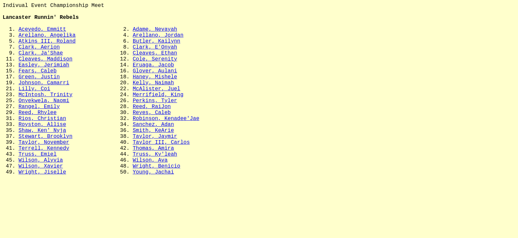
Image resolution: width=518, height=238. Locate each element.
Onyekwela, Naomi (43, 122)
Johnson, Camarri (43, 100)
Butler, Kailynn (156, 50)
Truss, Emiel (37, 188)
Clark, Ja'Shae (40, 64)
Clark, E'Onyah (155, 57)
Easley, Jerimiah (43, 79)
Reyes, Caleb (152, 137)
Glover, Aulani (155, 86)
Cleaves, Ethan (155, 64)
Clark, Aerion (39, 57)
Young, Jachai (153, 210)
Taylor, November (43, 173)
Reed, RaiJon (152, 130)
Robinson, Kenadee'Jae (166, 144)
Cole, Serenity (155, 71)
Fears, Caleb (37, 86)
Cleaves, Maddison (45, 71)
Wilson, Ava (150, 195)
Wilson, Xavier (40, 202)
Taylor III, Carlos (161, 173)
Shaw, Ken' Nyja (42, 159)
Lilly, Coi (34, 108)
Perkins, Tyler (155, 122)
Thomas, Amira (153, 180)
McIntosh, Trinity (45, 115)
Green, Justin (39, 93)
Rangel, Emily (39, 130)
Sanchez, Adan (153, 151)
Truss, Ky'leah (155, 188)
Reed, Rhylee (37, 137)
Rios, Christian (42, 144)
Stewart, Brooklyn (45, 166)
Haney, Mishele (155, 93)
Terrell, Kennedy (43, 180)
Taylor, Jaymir (155, 166)
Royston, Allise (42, 151)
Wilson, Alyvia (40, 195)
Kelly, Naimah (153, 100)
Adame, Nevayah (155, 35)
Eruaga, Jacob (153, 79)
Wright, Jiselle (42, 210)
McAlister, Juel (156, 108)
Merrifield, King (158, 115)
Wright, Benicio (156, 202)
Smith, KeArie (153, 159)
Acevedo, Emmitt (42, 35)
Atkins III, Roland (47, 50)
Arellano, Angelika (47, 42)
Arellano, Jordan (158, 42)
